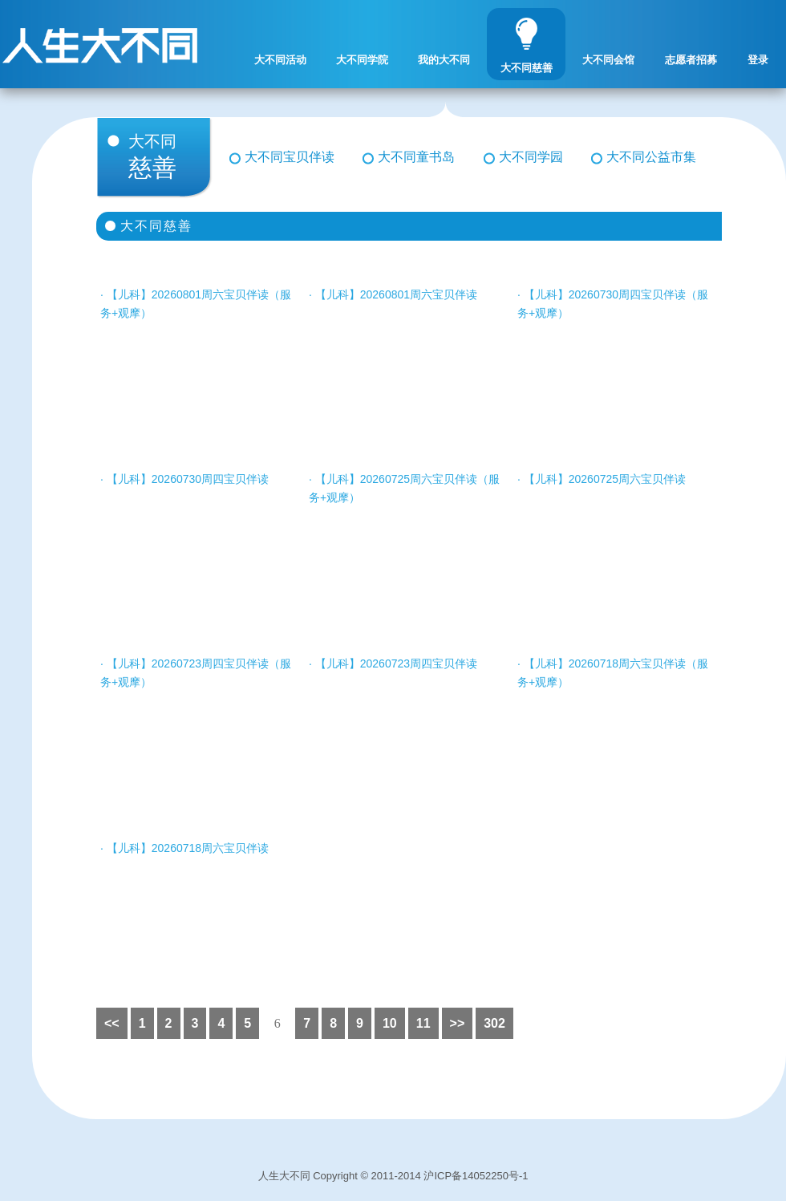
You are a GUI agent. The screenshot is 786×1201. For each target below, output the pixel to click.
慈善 (166, 157)
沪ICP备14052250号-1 (475, 1176)
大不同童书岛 (416, 157)
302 (494, 1023)
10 (390, 1023)
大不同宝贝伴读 (289, 157)
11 (423, 1023)
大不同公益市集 (651, 157)
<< (112, 1023)
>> (457, 1023)
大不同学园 (531, 157)
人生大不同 (284, 1176)
